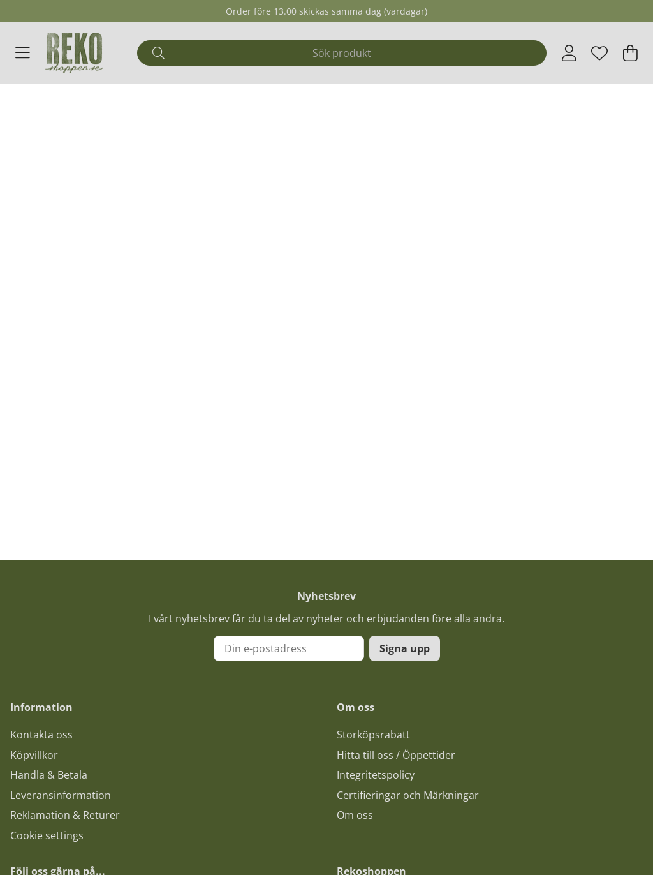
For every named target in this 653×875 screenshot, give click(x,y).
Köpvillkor (34, 755)
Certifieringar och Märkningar (408, 795)
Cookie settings (47, 835)
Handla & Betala (48, 775)
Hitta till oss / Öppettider (396, 755)
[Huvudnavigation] (22, 53)
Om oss (355, 815)
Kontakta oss (41, 735)
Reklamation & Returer (65, 815)
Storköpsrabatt (373, 735)
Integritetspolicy (376, 775)
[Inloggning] (569, 53)
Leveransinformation (60, 795)
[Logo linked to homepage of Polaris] (74, 53)
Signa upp (404, 648)
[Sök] (341, 53)
